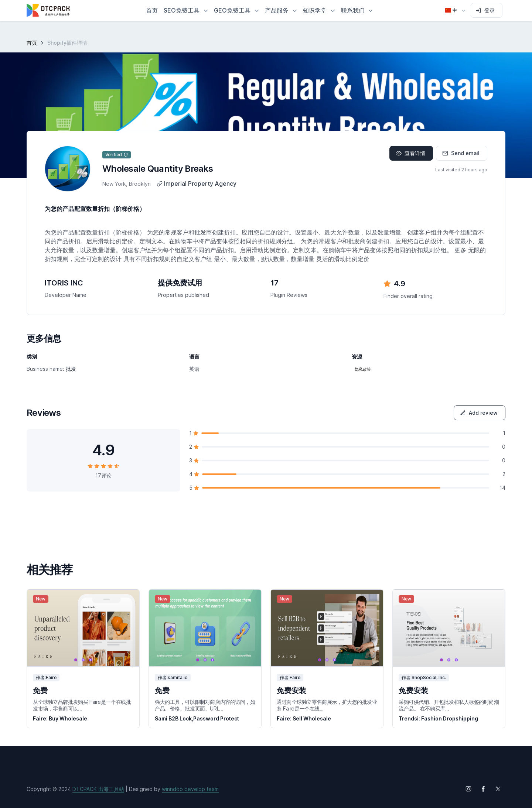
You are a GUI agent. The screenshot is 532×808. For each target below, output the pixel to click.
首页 (32, 43)
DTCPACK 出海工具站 (98, 789)
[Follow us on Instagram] (468, 788)
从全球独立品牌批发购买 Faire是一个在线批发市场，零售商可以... (82, 705)
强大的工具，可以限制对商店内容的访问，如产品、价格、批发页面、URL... (205, 705)
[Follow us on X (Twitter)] (498, 788)
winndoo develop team (190, 789)
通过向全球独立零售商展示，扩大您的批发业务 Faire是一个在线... (327, 705)
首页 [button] (152, 10)
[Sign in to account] (486, 10)
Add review (479, 413)
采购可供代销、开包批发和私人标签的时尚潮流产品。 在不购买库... (449, 705)
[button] (186, 10)
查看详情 (410, 153)
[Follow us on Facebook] (483, 788)
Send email (461, 153)
